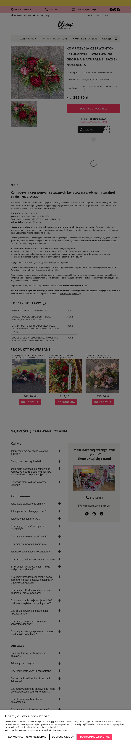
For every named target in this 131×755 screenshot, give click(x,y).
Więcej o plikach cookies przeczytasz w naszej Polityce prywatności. (36, 730)
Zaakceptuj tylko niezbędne (27, 736)
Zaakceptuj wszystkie (95, 736)
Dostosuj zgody (63, 736)
